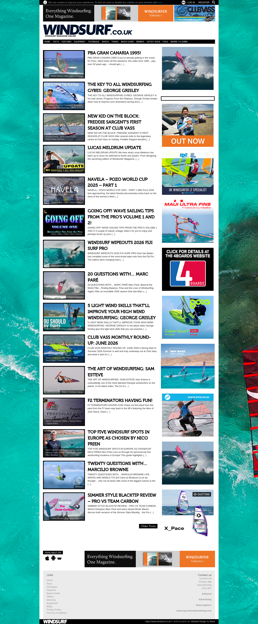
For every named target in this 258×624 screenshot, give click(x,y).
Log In (191, 2)
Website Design (198, 621)
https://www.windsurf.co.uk (158, 621)
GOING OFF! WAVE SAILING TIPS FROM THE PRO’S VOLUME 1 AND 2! (121, 217)
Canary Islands (76, 450)
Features (66, 41)
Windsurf (78, 76)
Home (47, 41)
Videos (105, 41)
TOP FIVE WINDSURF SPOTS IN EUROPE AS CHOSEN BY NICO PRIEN (118, 438)
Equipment (79, 41)
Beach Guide (127, 41)
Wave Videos (69, 76)
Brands (140, 41)
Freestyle (78, 105)
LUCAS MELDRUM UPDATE (114, 147)
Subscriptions (203, 605)
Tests (56, 41)
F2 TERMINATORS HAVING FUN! (120, 400)
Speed (50, 424)
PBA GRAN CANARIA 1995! (114, 53)
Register (204, 2)
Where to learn (179, 41)
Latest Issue (153, 41)
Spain (79, 453)
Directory (51, 600)
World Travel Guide (68, 137)
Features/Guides (59, 358)
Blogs (49, 606)
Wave (212, 621)
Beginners (60, 105)
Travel (115, 41)
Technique (93, 41)
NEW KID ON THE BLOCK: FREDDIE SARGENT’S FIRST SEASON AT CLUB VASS (114, 122)
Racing (73, 421)
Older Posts (148, 526)
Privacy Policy (54, 609)
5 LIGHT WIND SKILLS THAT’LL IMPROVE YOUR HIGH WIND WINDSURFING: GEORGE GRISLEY (122, 311)
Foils (165, 41)
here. (160, 2)
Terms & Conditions (57, 612)
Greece (49, 139)
